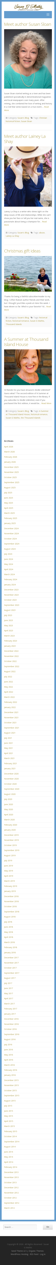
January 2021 (10, 768)
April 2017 (8, 998)
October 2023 (10, 600)
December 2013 (11, 1172)
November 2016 (11, 1024)
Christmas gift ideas (22, 251)
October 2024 (10, 538)
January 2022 (10, 707)
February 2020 (10, 824)
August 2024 (9, 549)
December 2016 (11, 1019)
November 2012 (11, 1192)
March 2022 (9, 697)
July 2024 (8, 554)
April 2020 (8, 814)
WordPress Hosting (19, 1254)
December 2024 (11, 528)
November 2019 (11, 840)
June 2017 (8, 988)
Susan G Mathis (37, 321)
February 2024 (10, 579)
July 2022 (8, 676)
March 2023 (9, 635)
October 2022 (10, 661)
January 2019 (10, 891)
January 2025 (10, 523)
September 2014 (11, 1141)
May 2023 (8, 625)
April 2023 (8, 630)
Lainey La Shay (12, 236)
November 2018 (11, 901)
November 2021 (11, 717)
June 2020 (8, 804)
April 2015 (8, 1121)
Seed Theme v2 (18, 1251)
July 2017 (8, 983)
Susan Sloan (26, 121)
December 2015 (11, 1080)
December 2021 (11, 712)
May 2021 (8, 748)
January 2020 (10, 830)
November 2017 (11, 962)
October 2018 (10, 906)
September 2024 (11, 543)
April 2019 (8, 876)
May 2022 (8, 687)
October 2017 (10, 967)
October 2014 (10, 1136)
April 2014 (8, 1162)
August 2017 (9, 978)
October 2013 (10, 1182)
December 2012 (11, 1187)
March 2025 (9, 513)
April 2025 (8, 508)
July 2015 (8, 1105)
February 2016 (10, 1070)
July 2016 (8, 1044)
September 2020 (11, 789)
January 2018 (10, 952)
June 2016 (8, 1049)
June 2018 (8, 927)
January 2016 (10, 1075)
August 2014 (9, 1146)
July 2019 (8, 860)
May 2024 (8, 564)
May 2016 (8, 1054)
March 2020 (9, 819)
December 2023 (11, 589)
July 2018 (8, 922)
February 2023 (10, 640)
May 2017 (8, 993)
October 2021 (10, 722)
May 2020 (8, 809)
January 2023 (10, 646)
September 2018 (11, 911)
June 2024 (8, 559)
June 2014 (8, 1151)
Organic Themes (36, 1251)
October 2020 (10, 784)
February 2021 (10, 763)
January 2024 (10, 584)
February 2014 (10, 1167)
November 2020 (11, 778)
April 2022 (8, 692)
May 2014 (8, 1157)
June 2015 (8, 1111)
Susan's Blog (23, 118)
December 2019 (11, 835)
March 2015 (9, 1126)
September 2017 (11, 973)
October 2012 (10, 1197)
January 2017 (10, 1014)
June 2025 (8, 497)
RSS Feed (34, 1254)
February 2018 (10, 947)
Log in (42, 1254)
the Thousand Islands (30, 417)
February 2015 (10, 1131)
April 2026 (8, 446)
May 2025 (8, 503)
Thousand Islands (14, 324)
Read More (46, 403)
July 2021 (8, 738)
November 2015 (11, 1085)
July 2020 (8, 799)
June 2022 (8, 681)
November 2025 (11, 472)
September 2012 (11, 1203)
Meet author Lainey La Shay (25, 138)
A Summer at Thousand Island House (26, 341)
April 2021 (8, 753)
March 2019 (9, 881)
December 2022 (11, 651)
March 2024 (9, 574)
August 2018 (9, 916)
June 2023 (8, 620)
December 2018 (11, 896)
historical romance (20, 321)
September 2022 (11, 666)
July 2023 (8, 615)
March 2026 (9, 451)
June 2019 (8, 865)
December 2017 (11, 957)
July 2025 (8, 492)
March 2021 (9, 758)
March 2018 (9, 942)
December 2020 (11, 773)
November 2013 (11, 1177)
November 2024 (11, 533)
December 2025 (11, 467)
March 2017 (9, 1003)
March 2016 (9, 1065)
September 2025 (11, 482)
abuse (42, 232)
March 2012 (9, 1208)
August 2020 (9, 794)
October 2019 (10, 845)
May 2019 (8, 870)
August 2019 (9, 855)
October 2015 (10, 1090)
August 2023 (9, 610)
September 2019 (11, 850)
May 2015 (8, 1116)
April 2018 (8, 937)
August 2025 (9, 487)
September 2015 (11, 1095)
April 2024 (8, 569)
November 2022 (11, 656)
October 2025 (10, 477)
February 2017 (10, 1008)
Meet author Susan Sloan (27, 24)
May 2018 (8, 932)
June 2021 (8, 743)
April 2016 (8, 1059)
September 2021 (11, 727)
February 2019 (10, 886)
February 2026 (10, 457)
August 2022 (9, 671)
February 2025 (10, 518)
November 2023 (11, 595)
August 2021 (9, 732)
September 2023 (11, 605)
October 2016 (10, 1029)
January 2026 (10, 462)
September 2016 (11, 1034)
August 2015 (9, 1100)
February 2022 (10, 702)
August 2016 (9, 1039)
